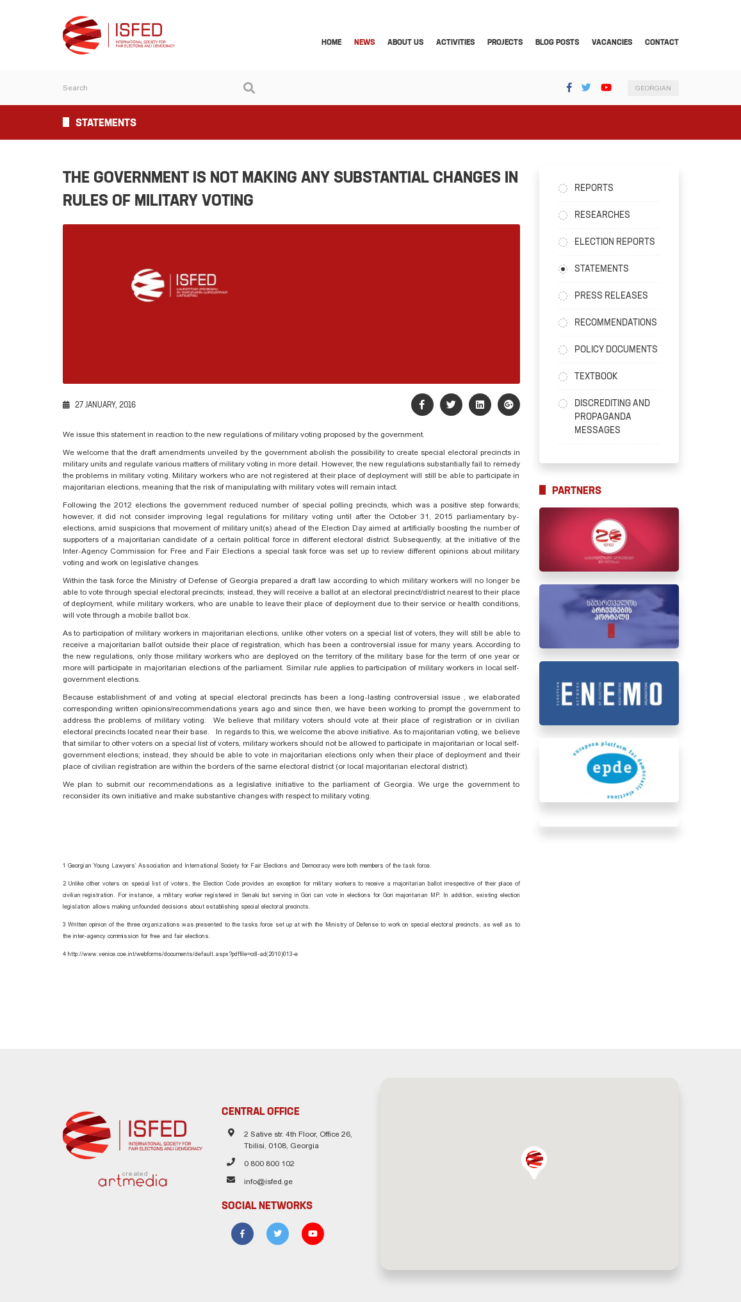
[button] (534, 1163)
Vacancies (612, 42)
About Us (405, 42)
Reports (594, 188)
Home (331, 42)
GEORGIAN (653, 88)
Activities (455, 42)
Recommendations (615, 322)
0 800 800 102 (269, 1163)
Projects (505, 42)
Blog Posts (557, 42)
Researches (602, 214)
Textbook (595, 376)
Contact (662, 42)
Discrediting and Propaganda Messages (612, 416)
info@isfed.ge (268, 1181)
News (364, 42)
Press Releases (611, 295)
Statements (601, 268)
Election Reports (614, 241)
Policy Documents (616, 349)
